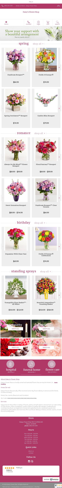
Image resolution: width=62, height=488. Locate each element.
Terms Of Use (6, 487)
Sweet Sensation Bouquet (16, 205)
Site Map (37, 487)
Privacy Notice (15, 487)
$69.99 (16, 261)
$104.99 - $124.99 (16, 310)
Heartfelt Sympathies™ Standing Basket (46, 303)
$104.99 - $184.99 (46, 310)
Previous (2, 67)
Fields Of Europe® (46, 75)
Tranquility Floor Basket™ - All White (16, 303)
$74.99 (46, 82)
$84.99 (16, 82)
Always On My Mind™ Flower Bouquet (16, 165)
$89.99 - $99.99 (16, 171)
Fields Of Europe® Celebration (46, 255)
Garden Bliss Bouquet (46, 116)
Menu (6, 24)
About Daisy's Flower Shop (10, 379)
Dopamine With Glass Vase (15, 254)
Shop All (37, 44)
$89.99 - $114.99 (16, 212)
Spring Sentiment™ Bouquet (15, 116)
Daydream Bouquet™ (16, 75)
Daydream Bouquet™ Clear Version (46, 206)
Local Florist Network (27, 487)
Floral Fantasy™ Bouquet (46, 164)
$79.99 (46, 123)
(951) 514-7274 (8, 5)
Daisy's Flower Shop (31, 12)
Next (59, 67)
